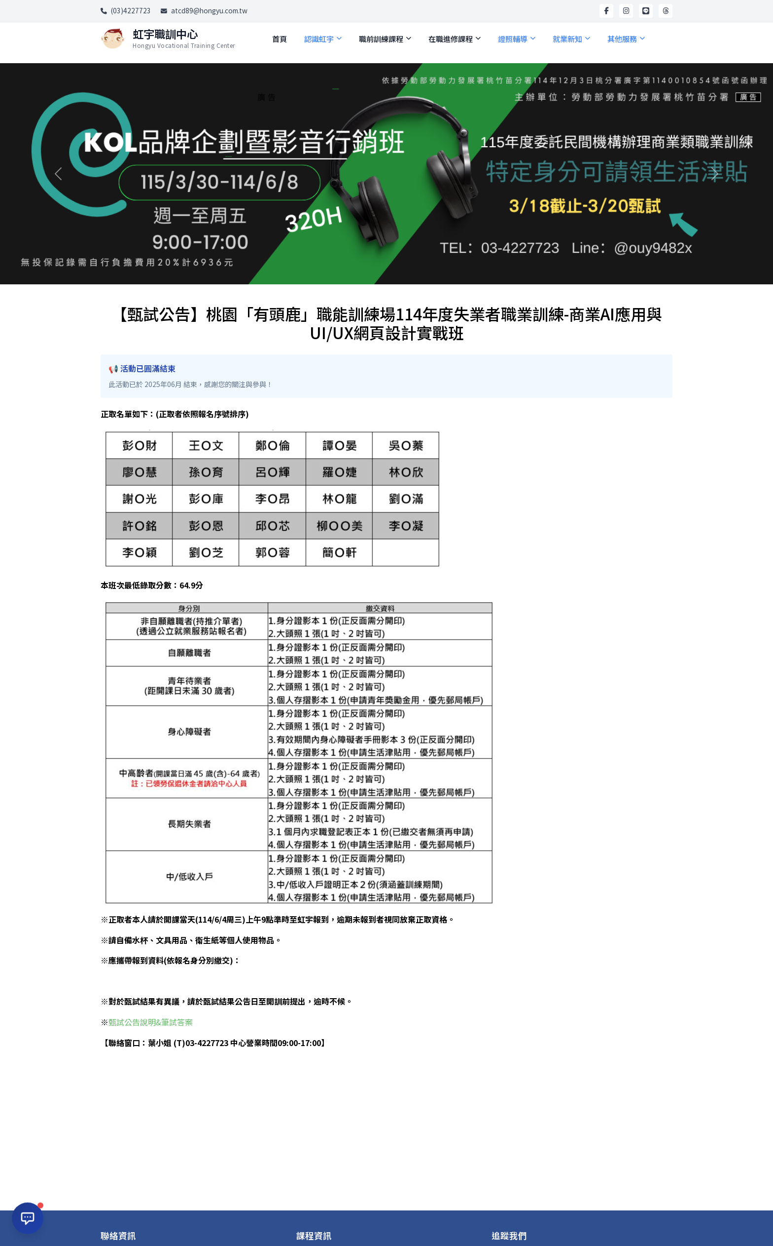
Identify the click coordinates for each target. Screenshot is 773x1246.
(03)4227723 (126, 10)
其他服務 (626, 38)
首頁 (279, 38)
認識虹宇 (323, 38)
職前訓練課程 (385, 38)
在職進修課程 (454, 38)
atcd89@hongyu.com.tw (204, 10)
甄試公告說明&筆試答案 (150, 1022)
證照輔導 (516, 38)
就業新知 (571, 38)
